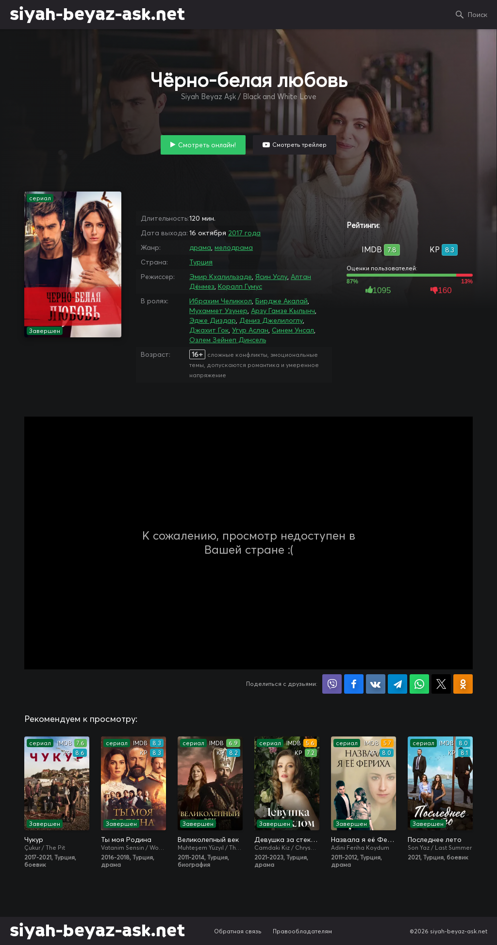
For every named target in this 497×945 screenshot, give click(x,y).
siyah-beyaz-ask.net (97, 14)
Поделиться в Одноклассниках (463, 684)
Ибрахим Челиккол (220, 301)
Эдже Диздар (212, 320)
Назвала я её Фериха (363, 839)
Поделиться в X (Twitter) (441, 684)
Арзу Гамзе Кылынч (283, 310)
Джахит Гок (209, 330)
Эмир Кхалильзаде (220, 276)
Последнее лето (435, 839)
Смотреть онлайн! (207, 145)
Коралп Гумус (240, 286)
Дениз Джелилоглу (271, 320)
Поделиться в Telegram (397, 684)
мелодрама (234, 247)
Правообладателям (302, 931)
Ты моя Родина (126, 839)
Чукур (33, 839)
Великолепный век (208, 839)
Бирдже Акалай (281, 301)
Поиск (477, 14)
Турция (201, 262)
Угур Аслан (250, 330)
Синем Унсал (293, 330)
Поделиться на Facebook (354, 684)
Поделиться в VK (375, 684)
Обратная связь (238, 931)
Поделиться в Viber (332, 684)
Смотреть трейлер (299, 144)
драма (200, 247)
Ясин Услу (271, 276)
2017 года (244, 232)
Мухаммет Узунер (218, 310)
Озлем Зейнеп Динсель (227, 339)
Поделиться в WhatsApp (419, 684)
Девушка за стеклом (286, 839)
